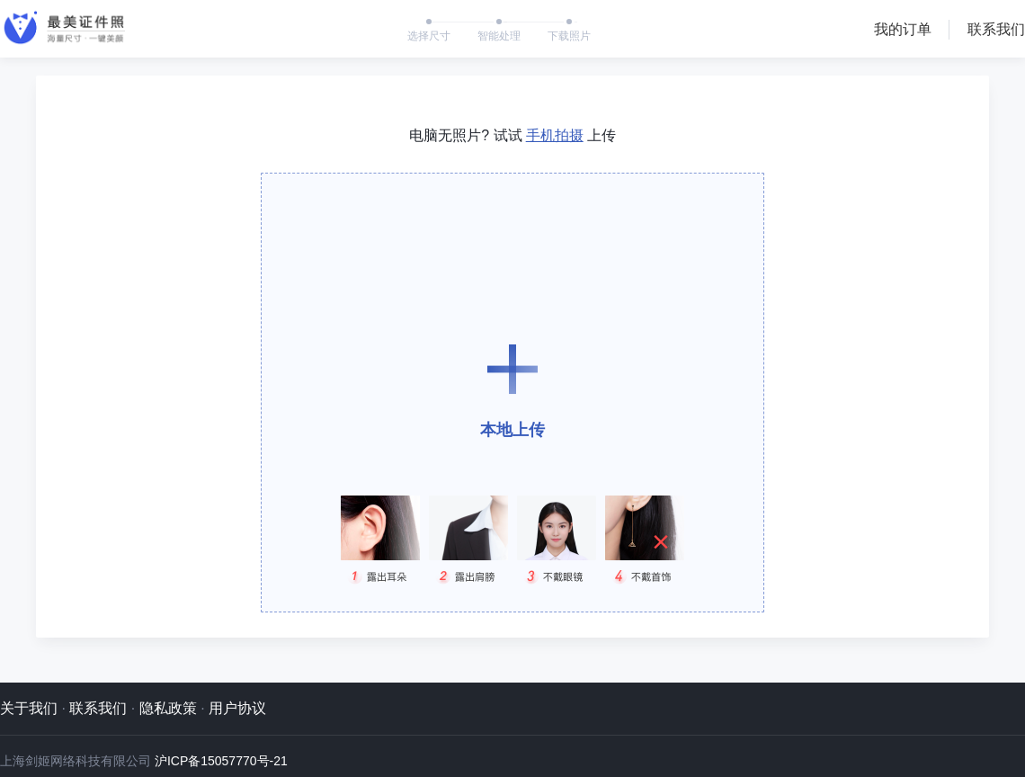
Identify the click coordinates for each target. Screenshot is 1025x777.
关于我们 (29, 708)
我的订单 (902, 29)
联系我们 (996, 29)
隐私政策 (168, 708)
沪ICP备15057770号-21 (221, 761)
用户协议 (237, 708)
